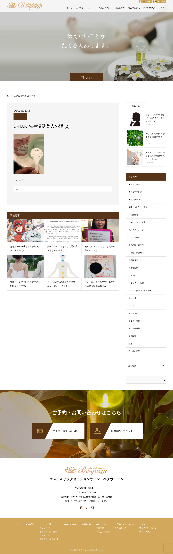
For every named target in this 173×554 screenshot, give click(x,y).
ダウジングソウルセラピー (140, 291)
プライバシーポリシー (148, 528)
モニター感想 (134, 329)
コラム (162, 8)
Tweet (15, 180)
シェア (21, 180)
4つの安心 (30, 524)
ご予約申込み (149, 8)
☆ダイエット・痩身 (137, 222)
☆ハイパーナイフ (136, 230)
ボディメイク (134, 313)
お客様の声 (119, 8)
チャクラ (132, 298)
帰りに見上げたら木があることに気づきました (155, 137)
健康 (130, 344)
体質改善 (132, 336)
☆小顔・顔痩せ (135, 253)
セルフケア (133, 275)
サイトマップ (145, 532)
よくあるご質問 (103, 532)
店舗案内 (100, 528)
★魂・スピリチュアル (138, 207)
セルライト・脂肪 (136, 283)
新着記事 (136, 106)
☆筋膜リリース (135, 260)
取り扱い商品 (134, 351)
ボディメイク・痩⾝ (48, 532)
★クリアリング (135, 192)
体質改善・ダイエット (49, 539)
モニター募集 (134, 321)
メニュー (91, 8)
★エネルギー (134, 184)
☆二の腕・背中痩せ (137, 245)
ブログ (131, 306)
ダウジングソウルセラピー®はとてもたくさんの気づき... (155, 118)
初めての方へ (134, 8)
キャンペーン (45, 528)
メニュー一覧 (45, 524)
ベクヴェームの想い (75, 8)
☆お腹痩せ (133, 215)
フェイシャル (45, 535)
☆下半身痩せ (134, 237)
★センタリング (135, 200)
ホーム (17, 524)
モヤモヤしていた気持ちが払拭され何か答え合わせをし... (155, 155)
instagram (157, 1)
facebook (143, 1)
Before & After (105, 8)
